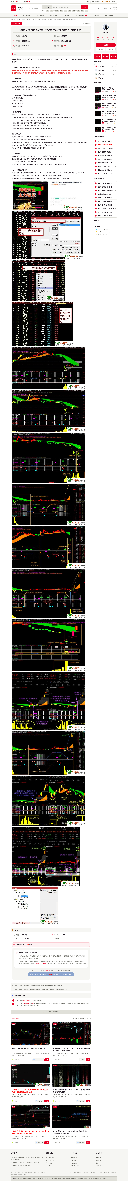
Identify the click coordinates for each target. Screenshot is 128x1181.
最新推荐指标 (81, 15)
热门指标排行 (109, 15)
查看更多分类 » (87, 23)
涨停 (70, 10)
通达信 (29, 20)
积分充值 (115, 9)
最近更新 (96, 15)
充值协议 (98, 1156)
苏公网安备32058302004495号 (18, 1173)
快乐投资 (105, 32)
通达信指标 (26, 15)
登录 (105, 8)
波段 (66, 10)
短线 (61, 10)
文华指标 (66, 15)
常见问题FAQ (50, 1162)
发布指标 (115, 7)
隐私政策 (98, 1159)
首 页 (18, 20)
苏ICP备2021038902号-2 (17, 1171)
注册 (110, 8)
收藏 (111, 48)
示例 (33, 1003)
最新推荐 (82, 1018)
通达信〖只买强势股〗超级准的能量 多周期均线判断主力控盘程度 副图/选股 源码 (40, 985)
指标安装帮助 (96, 2)
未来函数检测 (106, 2)
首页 (15, 15)
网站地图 (98, 1165)
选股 (48, 10)
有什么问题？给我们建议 (52, 1011)
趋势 (74, 10)
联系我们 (114, 2)
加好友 (105, 45)
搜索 (84, 7)
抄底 (78, 10)
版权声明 (98, 1162)
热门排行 (88, 1018)
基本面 (56, 10)
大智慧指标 (40, 15)
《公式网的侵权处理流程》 (40, 963)
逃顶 (82, 10)
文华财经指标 (75, 1165)
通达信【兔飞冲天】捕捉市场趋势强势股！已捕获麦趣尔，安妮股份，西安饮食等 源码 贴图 (43, 989)
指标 (23, 20)
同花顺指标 (53, 15)
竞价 (87, 10)
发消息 (100, 48)
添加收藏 (86, 2)
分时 (52, 10)
